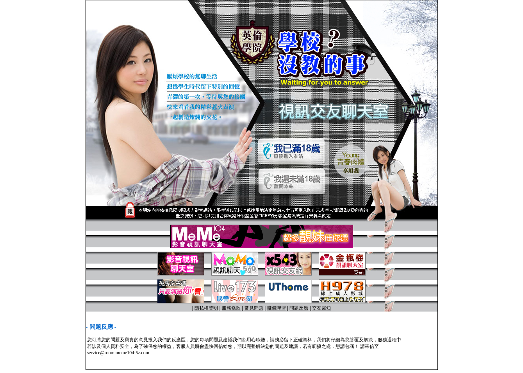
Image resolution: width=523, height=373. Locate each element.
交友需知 (321, 308)
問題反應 (298, 308)
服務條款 (231, 308)
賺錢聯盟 (276, 308)
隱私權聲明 (206, 308)
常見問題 (254, 308)
